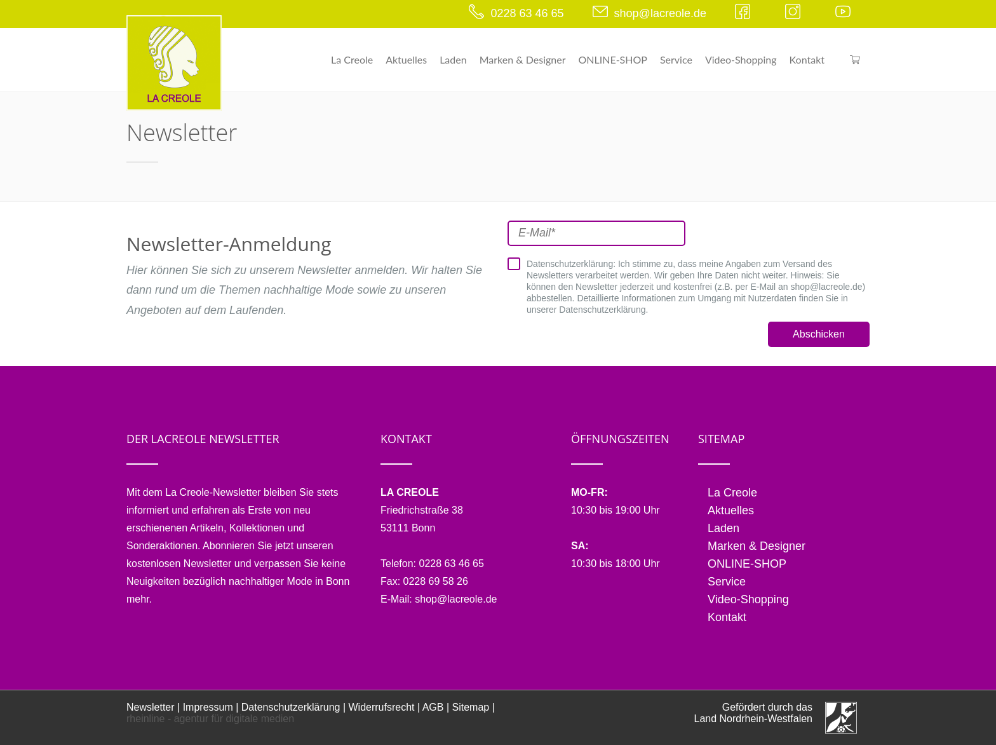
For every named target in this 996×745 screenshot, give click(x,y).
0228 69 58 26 (435, 581)
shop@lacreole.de (660, 13)
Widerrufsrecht (381, 707)
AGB (433, 707)
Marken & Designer (523, 59)
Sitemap (471, 707)
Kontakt (807, 59)
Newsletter (150, 707)
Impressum (208, 707)
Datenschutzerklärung (290, 707)
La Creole (352, 59)
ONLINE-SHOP (613, 59)
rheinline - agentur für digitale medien (210, 718)
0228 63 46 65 (526, 13)
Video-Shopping (741, 59)
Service (676, 59)
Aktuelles (406, 59)
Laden (453, 59)
